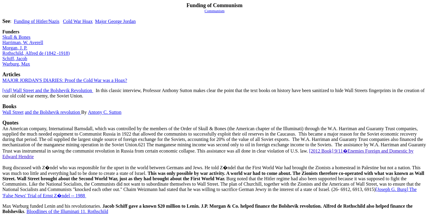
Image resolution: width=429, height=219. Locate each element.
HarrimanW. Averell (22, 42)
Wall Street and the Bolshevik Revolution (47, 90)
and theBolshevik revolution (53, 112)
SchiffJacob (14, 58)
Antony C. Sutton (104, 112)
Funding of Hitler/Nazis (36, 21)
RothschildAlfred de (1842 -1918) (36, 53)
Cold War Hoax (78, 21)
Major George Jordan (115, 21)
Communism (214, 11)
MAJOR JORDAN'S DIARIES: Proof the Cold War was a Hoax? (64, 80)
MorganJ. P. (14, 47)
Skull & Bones (16, 37)
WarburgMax (16, 63)
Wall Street (13, 112)
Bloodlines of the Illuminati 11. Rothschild (67, 211)
